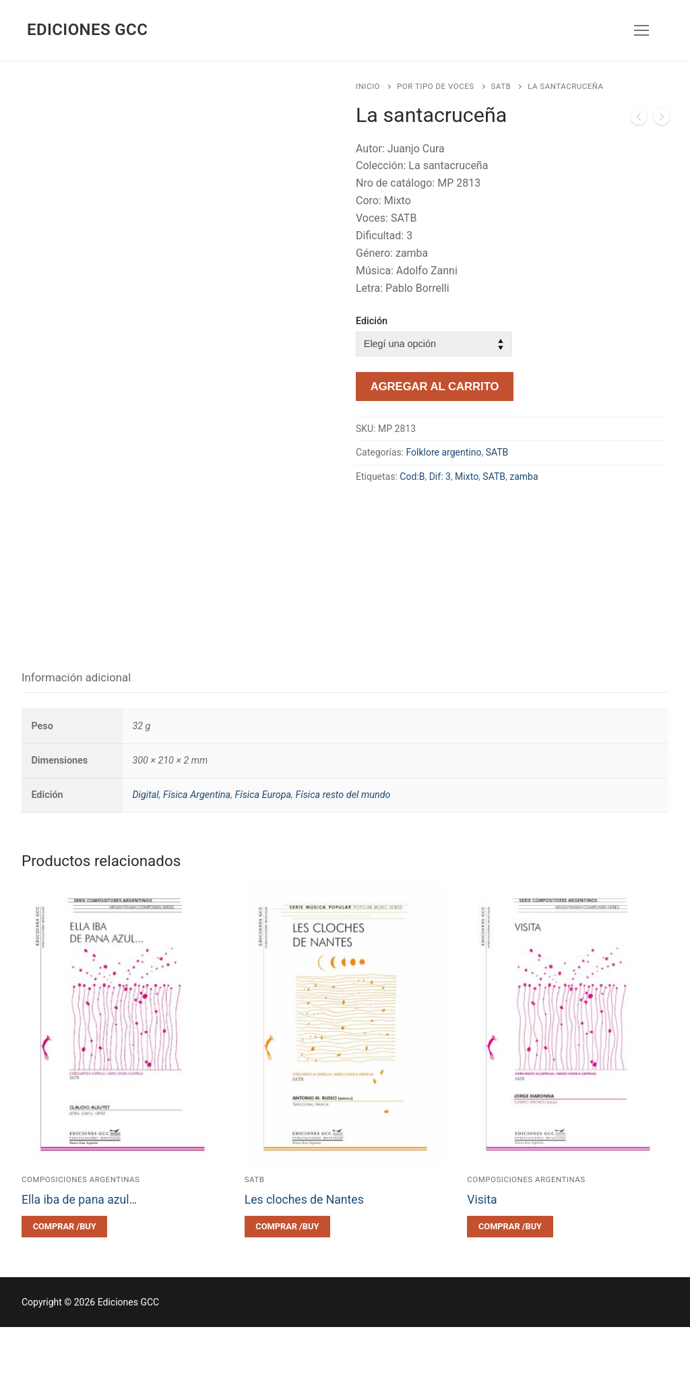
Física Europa (262, 853)
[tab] (76, 736)
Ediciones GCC (87, 29)
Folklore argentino (444, 452)
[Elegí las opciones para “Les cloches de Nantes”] (287, 1284)
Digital (145, 853)
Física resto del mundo (342, 853)
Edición (371, 321)
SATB (501, 86)
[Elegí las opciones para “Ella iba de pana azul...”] (64, 1284)
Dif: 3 (440, 476)
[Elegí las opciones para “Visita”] (510, 1284)
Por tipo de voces (435, 86)
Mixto (466, 476)
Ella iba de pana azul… (79, 1257)
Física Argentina (196, 853)
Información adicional (76, 735)
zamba (523, 476)
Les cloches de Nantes (304, 1257)
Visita (482, 1257)
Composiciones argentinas (80, 1237)
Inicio (368, 86)
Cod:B (412, 476)
